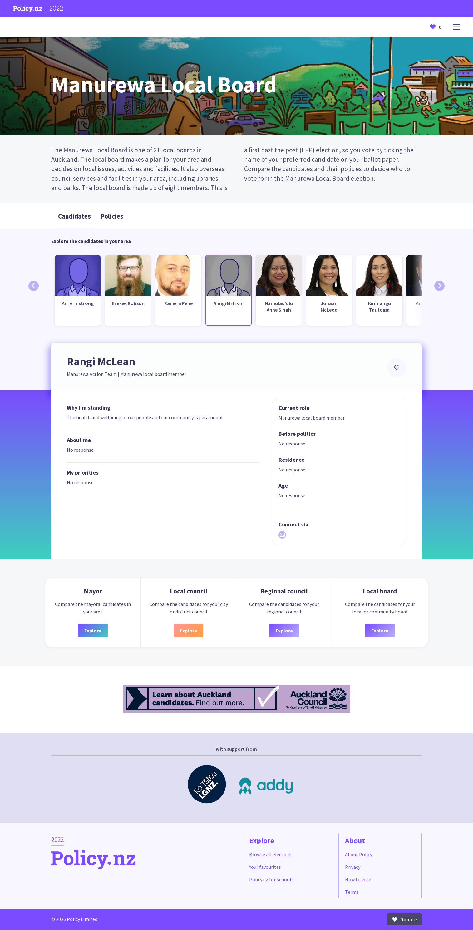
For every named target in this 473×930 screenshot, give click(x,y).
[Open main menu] (456, 27)
